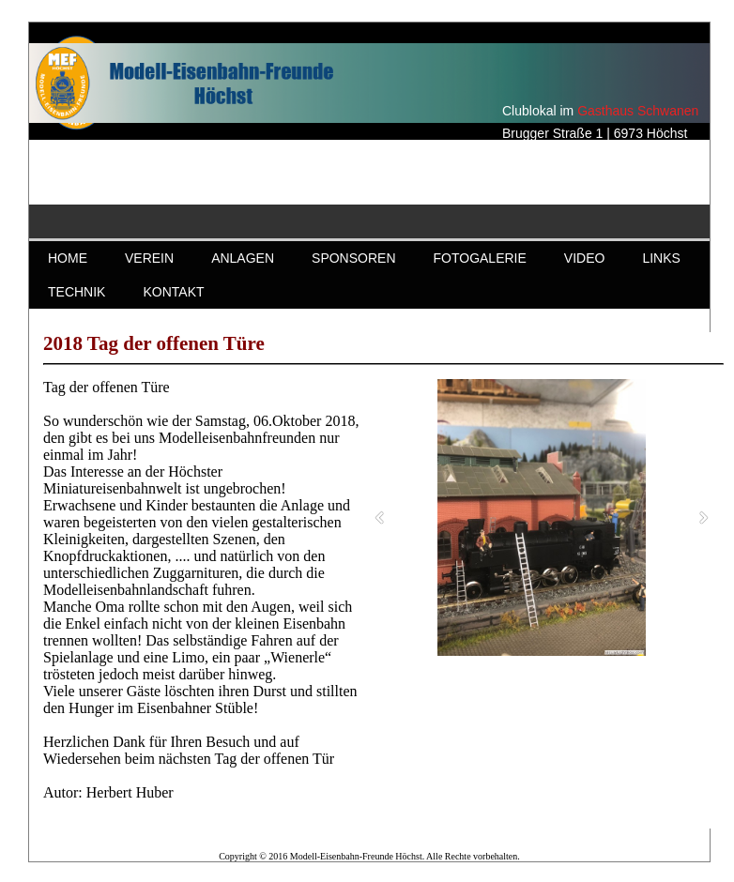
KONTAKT (173, 291)
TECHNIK (76, 291)
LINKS (661, 258)
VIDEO (584, 258)
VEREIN (149, 258)
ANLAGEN (242, 258)
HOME (67, 258)
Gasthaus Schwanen (637, 110)
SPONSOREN (353, 258)
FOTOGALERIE (480, 258)
